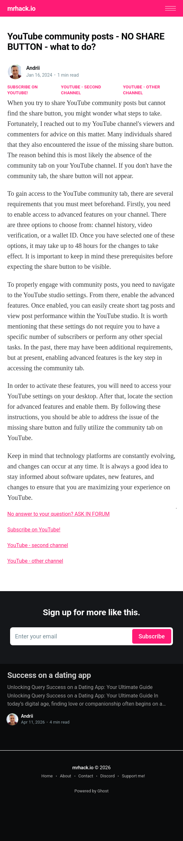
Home (47, 775)
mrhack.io (21, 8)
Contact (85, 775)
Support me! (133, 775)
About (65, 775)
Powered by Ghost (92, 790)
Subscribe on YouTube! (22, 89)
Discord (107, 775)
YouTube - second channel (81, 89)
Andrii (33, 68)
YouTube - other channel (141, 89)
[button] (170, 8)
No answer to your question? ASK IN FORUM (58, 514)
